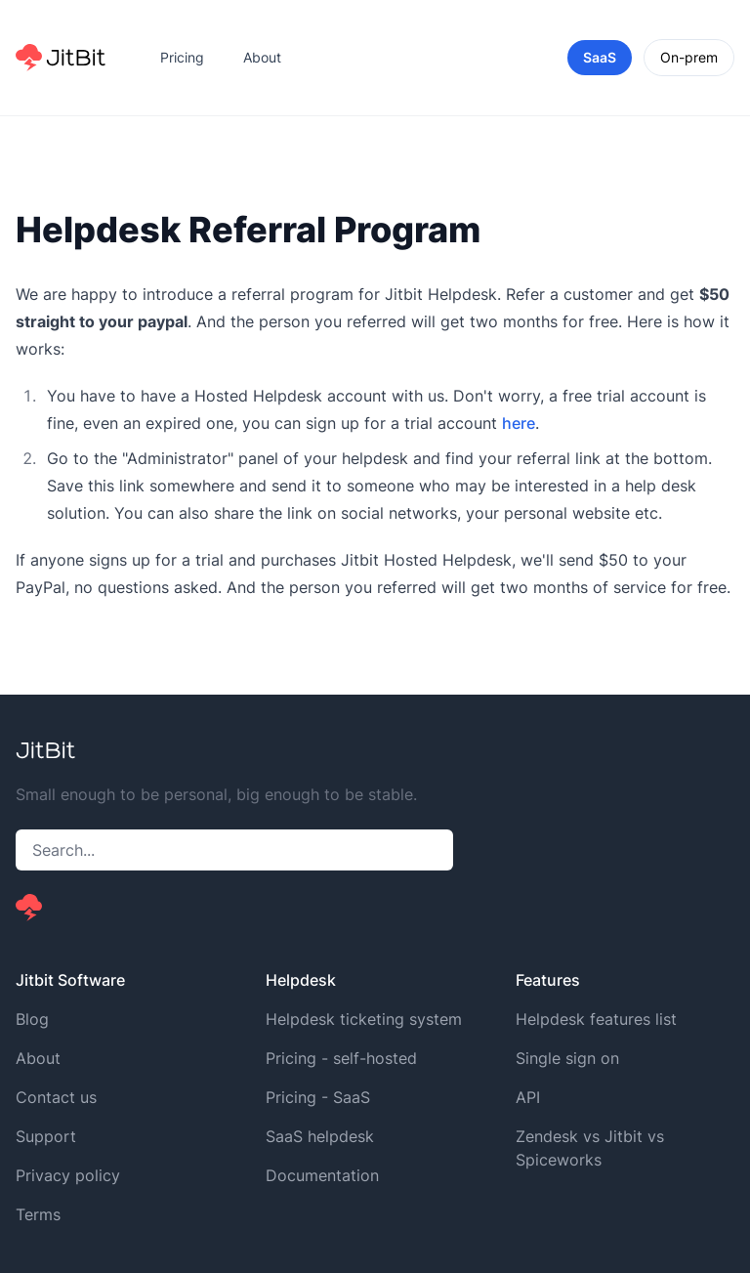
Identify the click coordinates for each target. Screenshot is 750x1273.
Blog (32, 1019)
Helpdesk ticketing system (364, 1019)
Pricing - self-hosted (341, 1058)
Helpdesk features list (596, 1019)
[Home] (60, 57)
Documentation (322, 1175)
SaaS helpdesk (320, 1136)
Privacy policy (68, 1175)
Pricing (182, 57)
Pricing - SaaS (318, 1097)
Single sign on (567, 1058)
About (262, 57)
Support (46, 1136)
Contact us (56, 1097)
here (518, 423)
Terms (38, 1214)
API (528, 1097)
